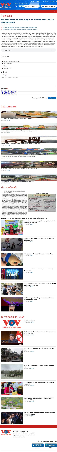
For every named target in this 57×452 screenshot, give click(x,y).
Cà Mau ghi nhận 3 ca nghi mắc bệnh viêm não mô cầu (38, 254)
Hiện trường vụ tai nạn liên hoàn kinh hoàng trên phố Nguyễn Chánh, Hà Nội (20, 168)
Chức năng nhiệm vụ (29, 320)
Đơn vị (39, 1)
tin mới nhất (10, 187)
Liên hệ (45, 1)
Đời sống (7, 16)
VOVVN (8, 120)
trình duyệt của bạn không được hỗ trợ (28, 50)
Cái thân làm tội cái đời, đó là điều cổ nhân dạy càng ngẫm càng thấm (20, 27)
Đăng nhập (53, 1)
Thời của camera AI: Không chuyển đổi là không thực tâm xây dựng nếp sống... (21, 143)
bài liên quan (9, 107)
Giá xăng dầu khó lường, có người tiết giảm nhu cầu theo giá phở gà (18, 156)
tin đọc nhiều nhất (14, 317)
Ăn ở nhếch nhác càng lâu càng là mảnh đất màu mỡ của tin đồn (17, 181)
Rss (33, 1)
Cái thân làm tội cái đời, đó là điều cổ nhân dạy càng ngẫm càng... (17, 118)
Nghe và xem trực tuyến (49, 6)
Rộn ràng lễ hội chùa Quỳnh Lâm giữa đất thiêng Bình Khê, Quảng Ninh (20, 29)
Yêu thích (6, 56)
